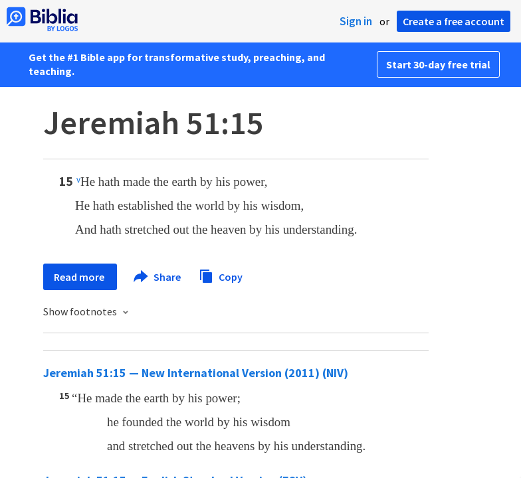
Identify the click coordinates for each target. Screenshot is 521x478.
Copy (221, 275)
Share (158, 276)
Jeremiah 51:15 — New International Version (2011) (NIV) (195, 372)
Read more (80, 276)
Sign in (356, 21)
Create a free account (453, 21)
